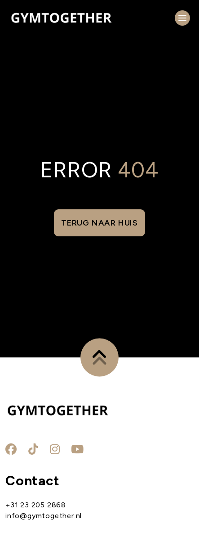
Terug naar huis (99, 223)
